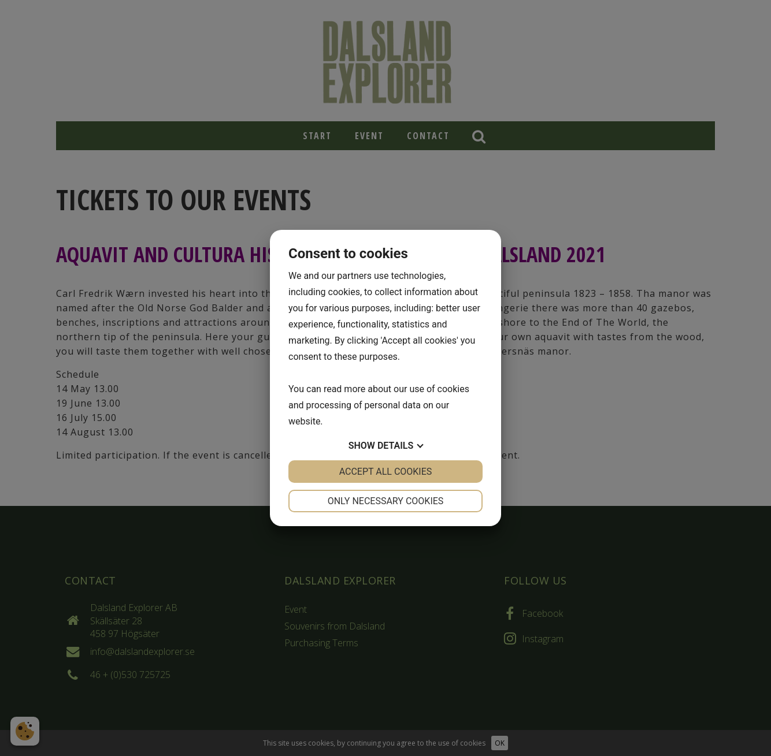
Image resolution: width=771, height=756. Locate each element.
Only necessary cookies (386, 501)
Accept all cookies (385, 471)
